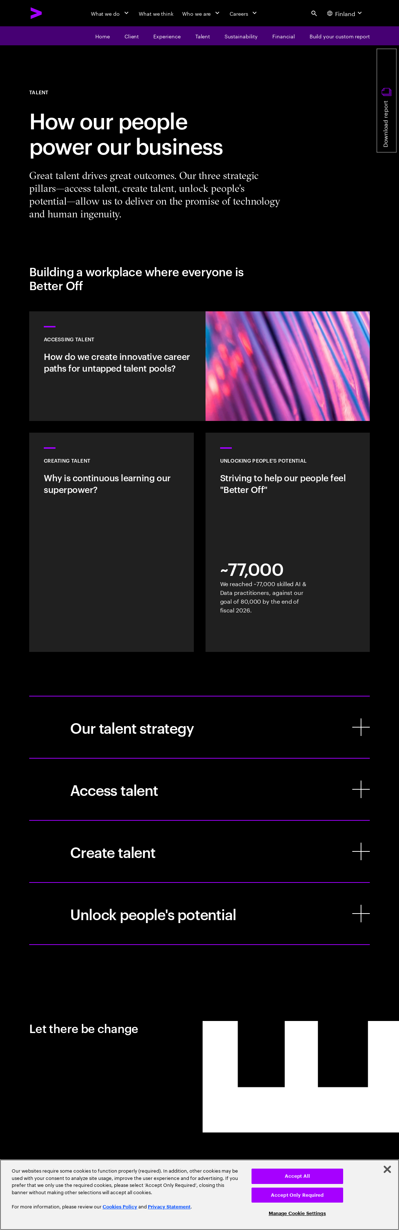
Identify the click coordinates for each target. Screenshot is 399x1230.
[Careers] (244, 13)
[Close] (387, 1169)
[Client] (131, 35)
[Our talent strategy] (199, 727)
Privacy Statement (169, 1206)
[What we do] (110, 13)
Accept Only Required (297, 1195)
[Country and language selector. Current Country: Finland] (345, 13)
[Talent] (203, 35)
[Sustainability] (241, 35)
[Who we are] (201, 13)
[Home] (102, 35)
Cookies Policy (120, 1206)
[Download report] (386, 100)
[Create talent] (199, 851)
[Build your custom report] (339, 35)
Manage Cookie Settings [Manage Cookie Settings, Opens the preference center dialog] (297, 1213)
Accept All (297, 1176)
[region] (199, 1194)
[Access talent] (199, 789)
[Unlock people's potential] (199, 913)
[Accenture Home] (36, 13)
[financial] (283, 35)
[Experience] (167, 35)
